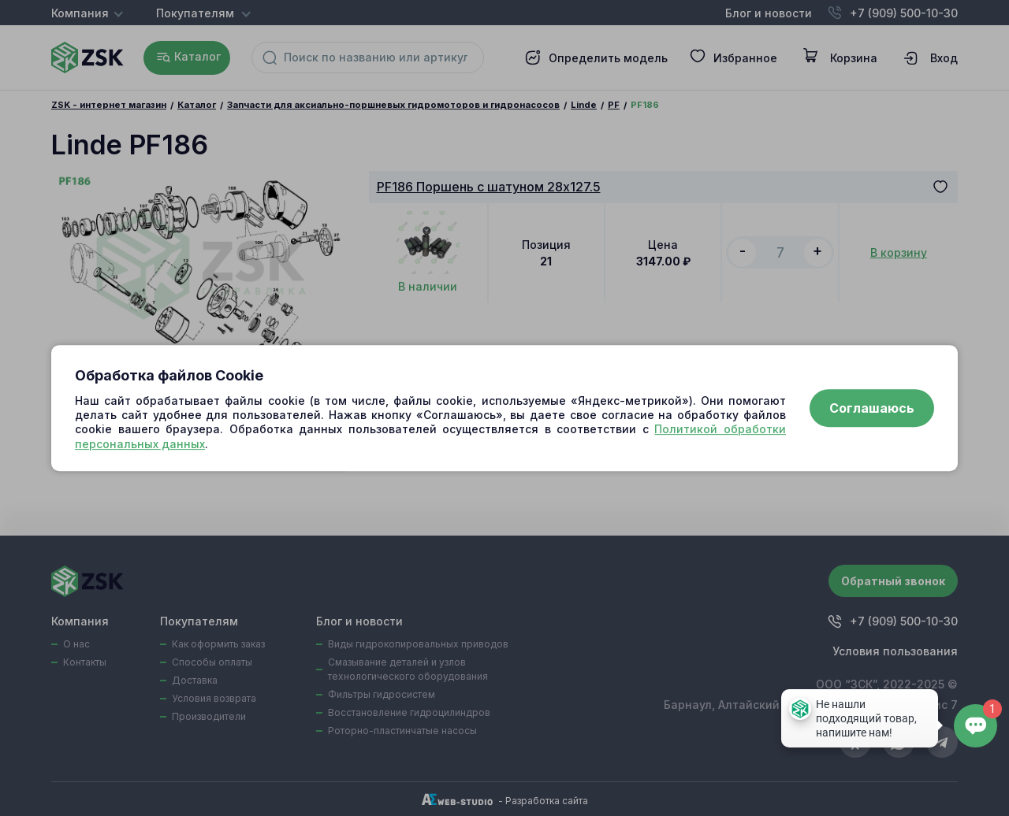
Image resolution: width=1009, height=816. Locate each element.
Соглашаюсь (871, 408)
